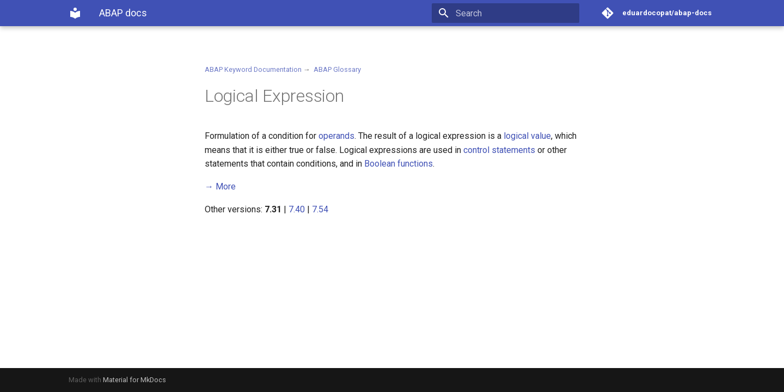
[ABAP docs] (75, 13)
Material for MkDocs (134, 380)
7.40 (297, 209)
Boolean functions (398, 163)
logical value (527, 136)
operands (336, 136)
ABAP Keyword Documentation (253, 69)
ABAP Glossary (337, 69)
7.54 (320, 209)
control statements (499, 150)
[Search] (515, 13)
